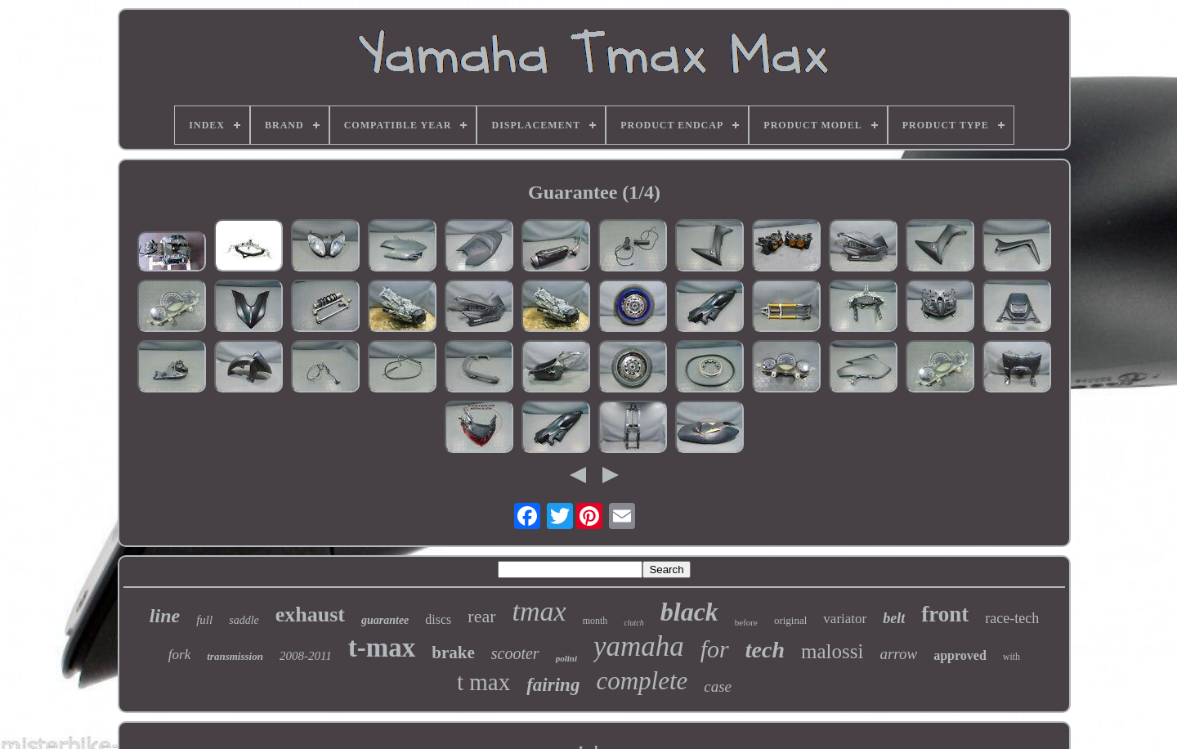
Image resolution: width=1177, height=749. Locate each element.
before (746, 622)
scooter (515, 653)
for (714, 648)
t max (483, 682)
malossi (832, 651)
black (689, 611)
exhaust (310, 614)
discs (438, 619)
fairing (553, 685)
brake (453, 652)
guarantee (385, 620)
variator (844, 618)
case (718, 686)
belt (894, 618)
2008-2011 (306, 655)
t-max (381, 647)
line (165, 615)
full (204, 619)
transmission (235, 656)
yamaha (638, 646)
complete (641, 680)
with (1011, 656)
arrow (898, 653)
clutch (633, 622)
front (945, 614)
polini (566, 658)
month (595, 620)
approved (960, 655)
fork (179, 654)
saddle (244, 620)
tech (765, 649)
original (790, 620)
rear (481, 616)
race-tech (1012, 618)
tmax (539, 611)
